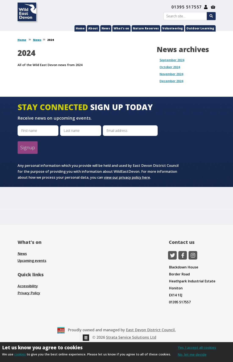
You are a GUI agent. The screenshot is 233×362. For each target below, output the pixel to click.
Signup (27, 147)
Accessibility (28, 286)
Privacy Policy (29, 293)
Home (80, 28)
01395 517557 (186, 7)
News (106, 28)
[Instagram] (193, 255)
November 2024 (171, 74)
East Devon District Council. (151, 329)
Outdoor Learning (200, 28)
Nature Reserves (146, 28)
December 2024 (171, 81)
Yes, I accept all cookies (197, 347)
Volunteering (172, 28)
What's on (121, 28)
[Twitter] (172, 255)
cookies (20, 354)
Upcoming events (32, 260)
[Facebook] (182, 255)
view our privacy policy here (127, 177)
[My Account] (206, 7)
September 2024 (172, 60)
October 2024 (170, 67)
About (93, 28)
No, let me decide (192, 354)
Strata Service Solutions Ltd (131, 337)
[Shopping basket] (213, 7)
